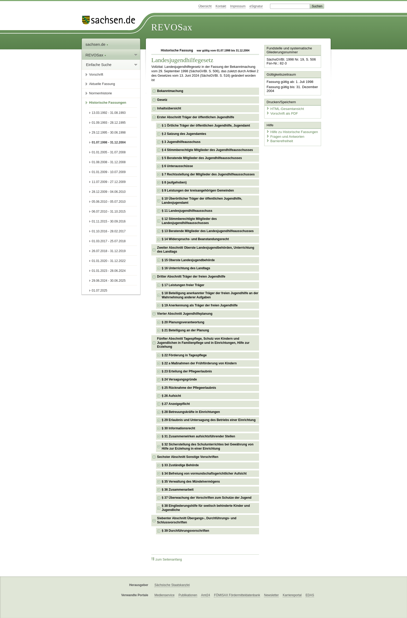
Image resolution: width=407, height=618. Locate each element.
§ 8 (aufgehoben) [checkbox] (174, 182)
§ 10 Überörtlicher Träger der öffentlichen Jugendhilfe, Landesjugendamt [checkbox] (202, 201)
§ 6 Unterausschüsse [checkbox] (177, 166)
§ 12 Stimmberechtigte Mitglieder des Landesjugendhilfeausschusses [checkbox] (189, 221)
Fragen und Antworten (284, 135)
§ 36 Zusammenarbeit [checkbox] (178, 489)
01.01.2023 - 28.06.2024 (109, 271)
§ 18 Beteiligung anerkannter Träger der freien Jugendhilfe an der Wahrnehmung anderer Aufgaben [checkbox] (210, 295)
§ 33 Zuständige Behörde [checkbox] (180, 465)
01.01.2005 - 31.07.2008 (109, 152)
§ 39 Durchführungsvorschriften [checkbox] (185, 530)
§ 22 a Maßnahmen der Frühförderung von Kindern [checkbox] (199, 363)
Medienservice (164, 595)
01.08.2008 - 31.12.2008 (109, 162)
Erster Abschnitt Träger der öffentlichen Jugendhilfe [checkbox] (195, 117)
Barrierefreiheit (279, 140)
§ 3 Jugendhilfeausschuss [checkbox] (181, 142)
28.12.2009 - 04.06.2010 (109, 192)
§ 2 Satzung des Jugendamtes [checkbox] (184, 134)
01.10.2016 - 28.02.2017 (109, 231)
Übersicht (205, 6)
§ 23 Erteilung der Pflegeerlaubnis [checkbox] (187, 371)
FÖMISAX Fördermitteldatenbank (237, 595)
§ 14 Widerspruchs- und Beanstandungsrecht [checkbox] (195, 239)
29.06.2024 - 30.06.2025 (109, 280)
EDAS (310, 595)
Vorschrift (96, 74)
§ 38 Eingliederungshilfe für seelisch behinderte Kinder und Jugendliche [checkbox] (206, 508)
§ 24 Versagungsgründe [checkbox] (179, 379)
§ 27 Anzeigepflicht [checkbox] (176, 404)
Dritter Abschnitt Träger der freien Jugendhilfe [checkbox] (191, 276)
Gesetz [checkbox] (162, 100)
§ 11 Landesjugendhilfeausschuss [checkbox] (187, 211)
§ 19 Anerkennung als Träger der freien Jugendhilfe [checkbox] (200, 305)
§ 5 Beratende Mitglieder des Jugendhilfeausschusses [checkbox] (202, 158)
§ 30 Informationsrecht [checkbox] (178, 428)
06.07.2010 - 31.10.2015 (109, 211)
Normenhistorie (100, 93)
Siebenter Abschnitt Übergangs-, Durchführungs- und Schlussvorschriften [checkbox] (196, 520)
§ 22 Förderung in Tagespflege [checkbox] (184, 355)
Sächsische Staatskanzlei (172, 585)
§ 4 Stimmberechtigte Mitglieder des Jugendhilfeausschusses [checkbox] (207, 150)
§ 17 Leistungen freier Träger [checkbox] (183, 285)
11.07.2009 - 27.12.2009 (109, 182)
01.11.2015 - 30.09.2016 (109, 221)
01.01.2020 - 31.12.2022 (109, 261)
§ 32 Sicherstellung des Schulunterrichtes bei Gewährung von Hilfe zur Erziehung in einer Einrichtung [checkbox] (207, 446)
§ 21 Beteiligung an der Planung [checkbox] (185, 330)
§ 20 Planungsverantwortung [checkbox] (183, 322)
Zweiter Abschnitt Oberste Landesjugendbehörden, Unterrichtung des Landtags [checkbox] (205, 250)
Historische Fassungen (107, 102)
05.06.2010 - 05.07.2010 (109, 201)
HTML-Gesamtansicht (284, 108)
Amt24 (205, 595)
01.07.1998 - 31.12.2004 (109, 142)
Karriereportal (292, 595)
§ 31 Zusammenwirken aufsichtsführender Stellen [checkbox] (198, 436)
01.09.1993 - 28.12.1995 (109, 122)
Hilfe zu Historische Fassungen (291, 131)
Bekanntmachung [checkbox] (170, 91)
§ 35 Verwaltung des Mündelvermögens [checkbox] (191, 481)
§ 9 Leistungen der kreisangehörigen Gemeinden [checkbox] (198, 190)
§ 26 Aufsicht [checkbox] (171, 396)
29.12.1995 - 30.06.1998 (109, 132)
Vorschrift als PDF (281, 112)
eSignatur (256, 6)
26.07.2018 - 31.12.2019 (109, 251)
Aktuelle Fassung (102, 84)
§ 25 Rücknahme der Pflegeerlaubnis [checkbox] (189, 388)
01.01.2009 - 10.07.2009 (109, 172)
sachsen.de (96, 44)
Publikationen (188, 595)
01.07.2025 (99, 290)
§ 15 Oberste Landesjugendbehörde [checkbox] (188, 260)
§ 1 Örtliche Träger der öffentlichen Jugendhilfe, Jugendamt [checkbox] (206, 125)
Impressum (238, 6)
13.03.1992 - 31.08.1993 (109, 113)
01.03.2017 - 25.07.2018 (109, 241)
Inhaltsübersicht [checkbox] (169, 108)
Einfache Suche (98, 65)
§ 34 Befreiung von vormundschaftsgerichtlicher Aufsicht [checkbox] (204, 473)
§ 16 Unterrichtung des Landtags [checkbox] (186, 268)
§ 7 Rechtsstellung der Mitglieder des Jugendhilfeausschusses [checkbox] (208, 174)
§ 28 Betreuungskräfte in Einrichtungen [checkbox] (191, 412)
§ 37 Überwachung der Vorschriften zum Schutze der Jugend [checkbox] (207, 497)
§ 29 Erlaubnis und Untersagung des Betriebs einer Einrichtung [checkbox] (208, 420)
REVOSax (171, 27)
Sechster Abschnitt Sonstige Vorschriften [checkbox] (187, 457)
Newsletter (271, 595)
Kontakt (221, 6)
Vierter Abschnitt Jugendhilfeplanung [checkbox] (184, 313)
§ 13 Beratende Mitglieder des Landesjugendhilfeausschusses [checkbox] (208, 231)
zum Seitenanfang (166, 559)
